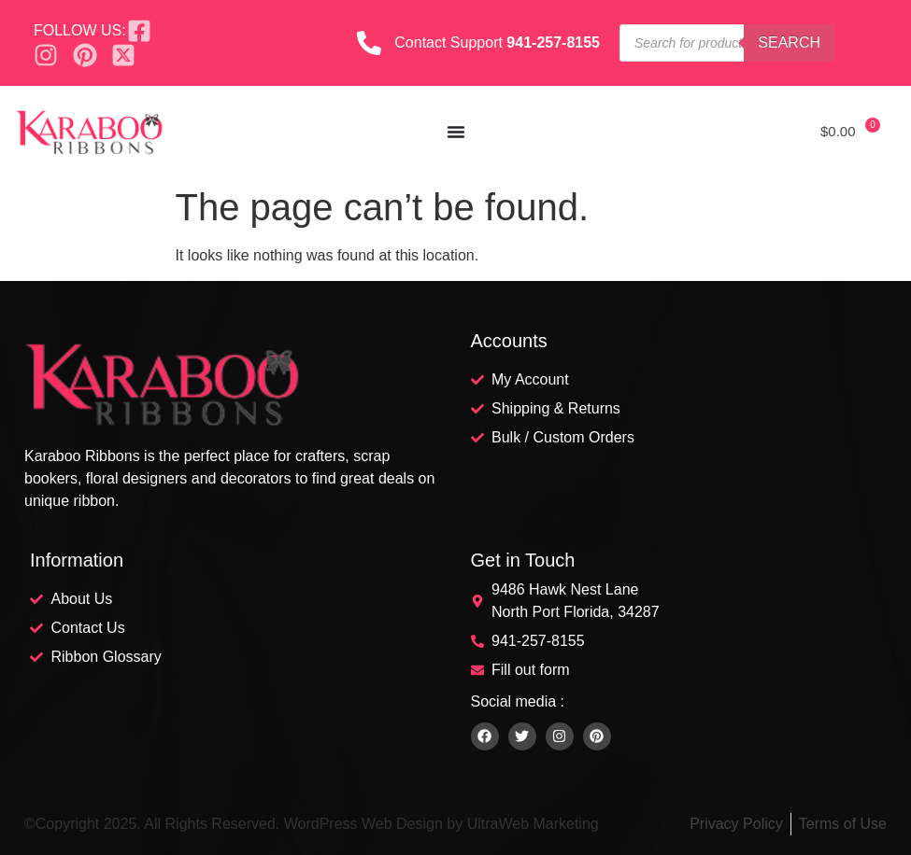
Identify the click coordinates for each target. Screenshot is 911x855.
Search (789, 42)
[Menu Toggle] (456, 131)
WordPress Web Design (363, 824)
